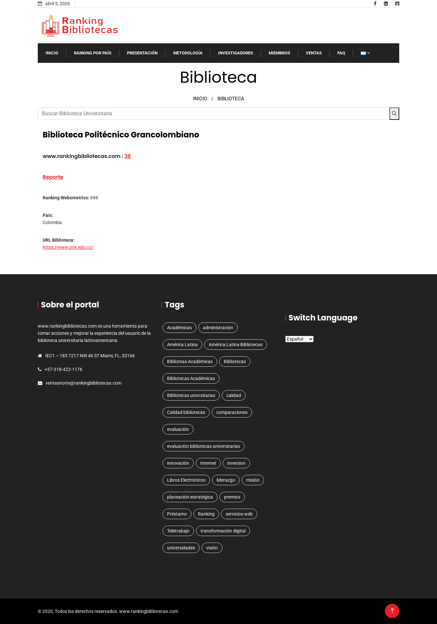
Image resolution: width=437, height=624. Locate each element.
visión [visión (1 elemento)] (212, 547)
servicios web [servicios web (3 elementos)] (239, 514)
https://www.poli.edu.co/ (68, 247)
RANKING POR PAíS (92, 52)
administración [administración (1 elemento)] (218, 327)
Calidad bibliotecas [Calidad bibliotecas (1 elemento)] (186, 412)
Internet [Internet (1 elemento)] (208, 463)
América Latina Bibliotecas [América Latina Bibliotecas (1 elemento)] (235, 344)
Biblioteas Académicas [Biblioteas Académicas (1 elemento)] (190, 361)
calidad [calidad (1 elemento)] (233, 395)
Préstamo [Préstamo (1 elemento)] (177, 514)
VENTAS (314, 52)
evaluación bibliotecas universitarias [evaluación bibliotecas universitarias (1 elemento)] (203, 446)
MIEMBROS (279, 52)
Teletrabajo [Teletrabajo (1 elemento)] (178, 530)
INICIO (52, 52)
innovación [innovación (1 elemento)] (178, 463)
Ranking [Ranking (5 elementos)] (206, 514)
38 (127, 156)
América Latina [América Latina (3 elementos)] (182, 344)
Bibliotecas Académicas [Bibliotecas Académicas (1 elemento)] (191, 378)
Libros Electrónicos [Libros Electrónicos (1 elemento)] (186, 480)
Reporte (53, 177)
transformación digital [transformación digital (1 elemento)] (223, 530)
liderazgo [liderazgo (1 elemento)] (226, 480)
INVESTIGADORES (235, 52)
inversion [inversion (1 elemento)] (236, 463)
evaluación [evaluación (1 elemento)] (178, 429)
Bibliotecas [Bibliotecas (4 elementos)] (235, 361)
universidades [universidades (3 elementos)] (181, 547)
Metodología (188, 52)
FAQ (341, 52)
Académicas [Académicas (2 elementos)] (179, 327)
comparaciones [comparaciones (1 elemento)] (231, 412)
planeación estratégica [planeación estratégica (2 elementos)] (190, 497)
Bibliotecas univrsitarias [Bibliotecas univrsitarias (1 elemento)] (191, 395)
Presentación (142, 52)
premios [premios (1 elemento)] (232, 497)
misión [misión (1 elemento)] (253, 480)
